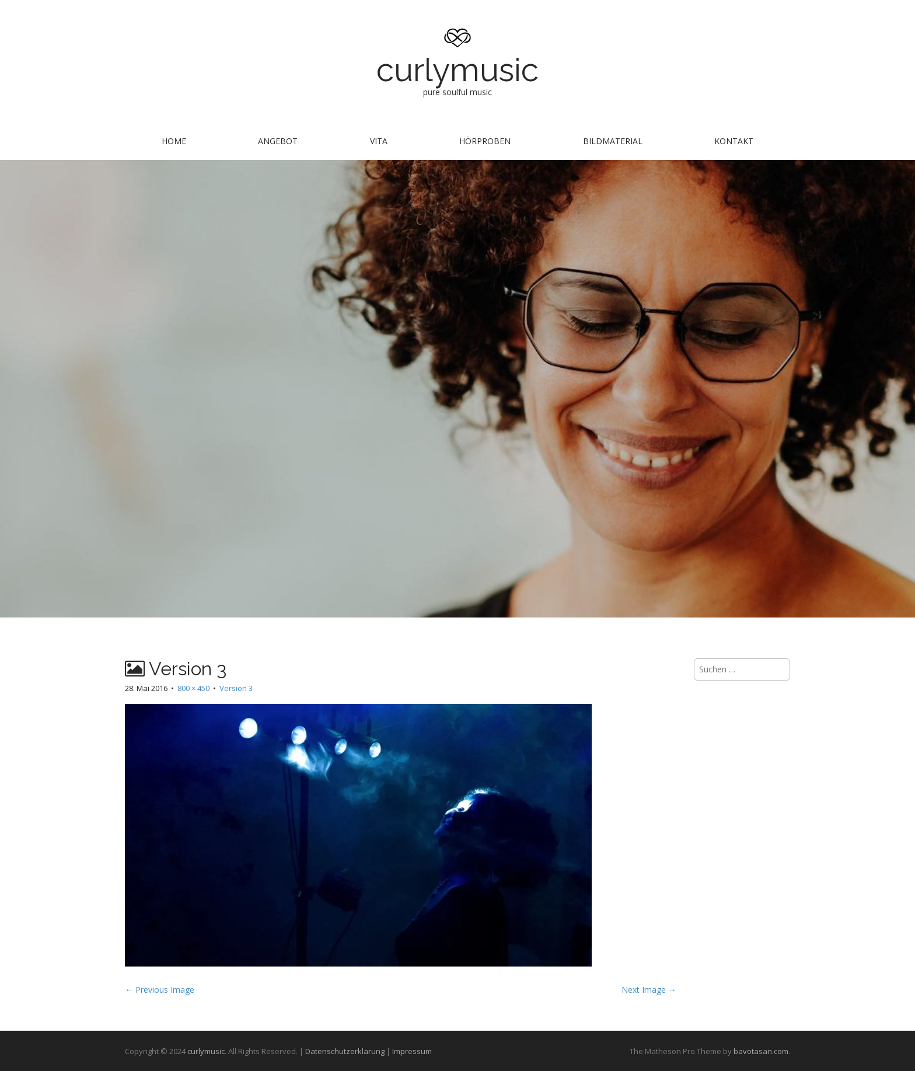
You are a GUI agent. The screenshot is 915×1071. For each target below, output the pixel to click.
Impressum (412, 1051)
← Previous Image (159, 989)
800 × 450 (193, 688)
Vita (378, 140)
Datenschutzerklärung (345, 1051)
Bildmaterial (612, 140)
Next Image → (648, 989)
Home (174, 140)
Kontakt (733, 140)
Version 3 (236, 688)
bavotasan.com (761, 1051)
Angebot (278, 140)
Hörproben (485, 140)
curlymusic (457, 70)
